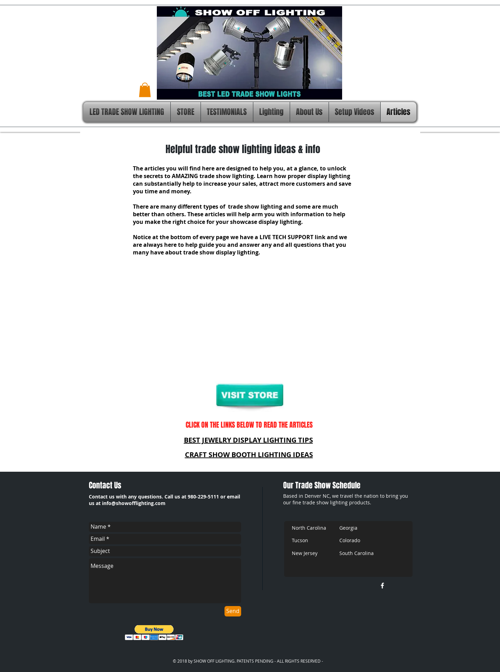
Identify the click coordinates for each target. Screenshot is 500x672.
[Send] (232, 611)
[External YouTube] (250, 319)
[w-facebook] (382, 585)
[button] (145, 90)
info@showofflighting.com (134, 503)
